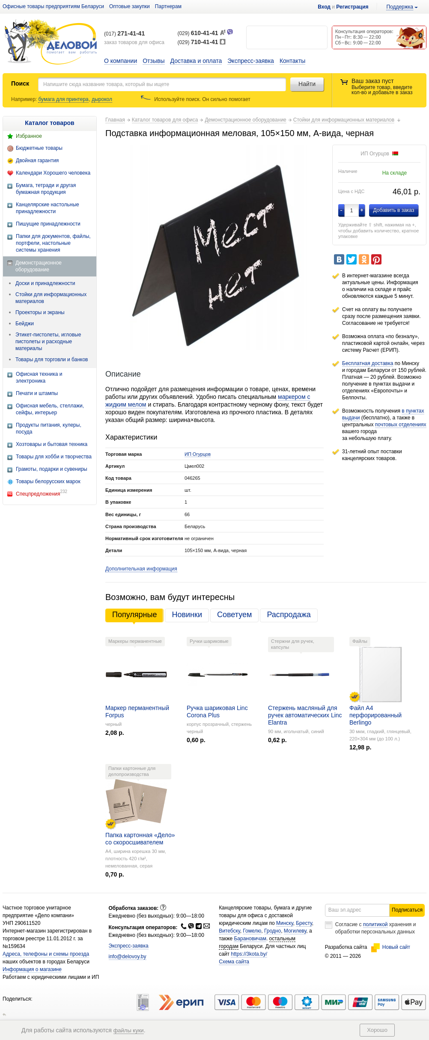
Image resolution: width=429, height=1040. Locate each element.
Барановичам (250, 939)
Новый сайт (390, 947)
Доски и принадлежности (45, 283)
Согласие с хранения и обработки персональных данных (375, 928)
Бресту (304, 923)
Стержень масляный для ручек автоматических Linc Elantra (305, 715)
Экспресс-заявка (250, 60)
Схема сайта (234, 962)
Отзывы (153, 60)
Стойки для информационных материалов (50, 297)
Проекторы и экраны (40, 312)
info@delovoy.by (127, 957)
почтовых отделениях (400, 425)
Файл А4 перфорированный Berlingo (375, 715)
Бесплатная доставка (367, 363)
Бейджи (24, 324)
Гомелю (252, 931)
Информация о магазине (32, 969)
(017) (124, 34)
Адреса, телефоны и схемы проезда (46, 954)
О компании (120, 60)
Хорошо (377, 1030)
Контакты (292, 60)
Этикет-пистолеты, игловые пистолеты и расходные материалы (48, 341)
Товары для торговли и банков (51, 360)
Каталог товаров (49, 122)
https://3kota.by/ (249, 954)
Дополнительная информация (141, 569)
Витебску (229, 931)
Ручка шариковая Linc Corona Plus (217, 711)
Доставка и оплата (196, 60)
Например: (24, 99)
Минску (284, 923)
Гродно (272, 931)
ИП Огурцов (198, 454)
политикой (375, 924)
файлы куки (128, 1030)
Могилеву (295, 931)
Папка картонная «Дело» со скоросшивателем (140, 839)
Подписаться (407, 910)
